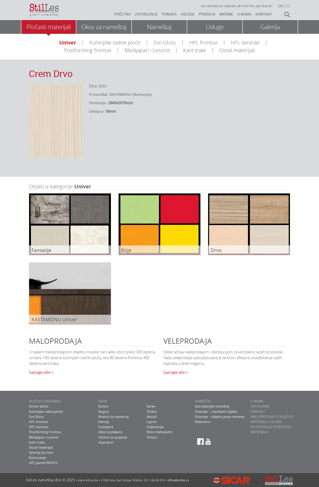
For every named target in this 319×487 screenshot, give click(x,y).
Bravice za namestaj (113, 416)
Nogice (103, 411)
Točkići (152, 411)
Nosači (152, 416)
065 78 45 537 (264, 6)
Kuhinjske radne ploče (114, 42)
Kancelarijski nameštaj (212, 406)
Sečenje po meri (41, 452)
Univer (67, 42)
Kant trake (194, 50)
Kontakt (264, 14)
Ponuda (169, 14)
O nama (244, 14)
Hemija (103, 422)
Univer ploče (38, 406)
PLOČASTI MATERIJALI (45, 401)
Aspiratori (106, 442)
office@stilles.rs (178, 480)
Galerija (270, 27)
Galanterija (155, 427)
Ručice (103, 406)
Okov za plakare (110, 432)
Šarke (151, 406)
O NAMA (257, 401)
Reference (203, 422)
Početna (122, 14)
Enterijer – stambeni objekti (216, 411)
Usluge (188, 14)
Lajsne (151, 422)
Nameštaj (159, 27)
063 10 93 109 (245, 6)
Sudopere (105, 427)
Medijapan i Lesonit (147, 50)
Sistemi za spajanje (112, 437)
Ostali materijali (237, 50)
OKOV (102, 401)
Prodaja (207, 14)
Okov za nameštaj (103, 27)
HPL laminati (245, 42)
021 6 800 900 (209, 6)
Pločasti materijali (49, 27)
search (286, 15)
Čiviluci (152, 437)
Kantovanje (37, 457)
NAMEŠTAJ (203, 401)
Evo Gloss (165, 42)
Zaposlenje (146, 14)
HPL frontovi (203, 42)
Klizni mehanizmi (159, 432)
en (280, 5)
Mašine (226, 14)
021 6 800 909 (227, 6)
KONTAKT (258, 411)
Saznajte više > (41, 372)
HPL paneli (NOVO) (43, 462)
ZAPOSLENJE (260, 406)
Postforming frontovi (87, 50)
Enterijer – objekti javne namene (219, 416)
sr (287, 5)
